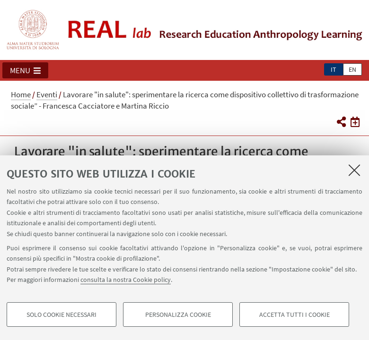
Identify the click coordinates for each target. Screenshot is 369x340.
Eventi (46, 94)
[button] (25, 70)
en (352, 69)
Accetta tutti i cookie (294, 314)
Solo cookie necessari (61, 314)
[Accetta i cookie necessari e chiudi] (354, 170)
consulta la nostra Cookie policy (125, 279)
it (333, 69)
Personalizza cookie (178, 314)
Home (21, 94)
